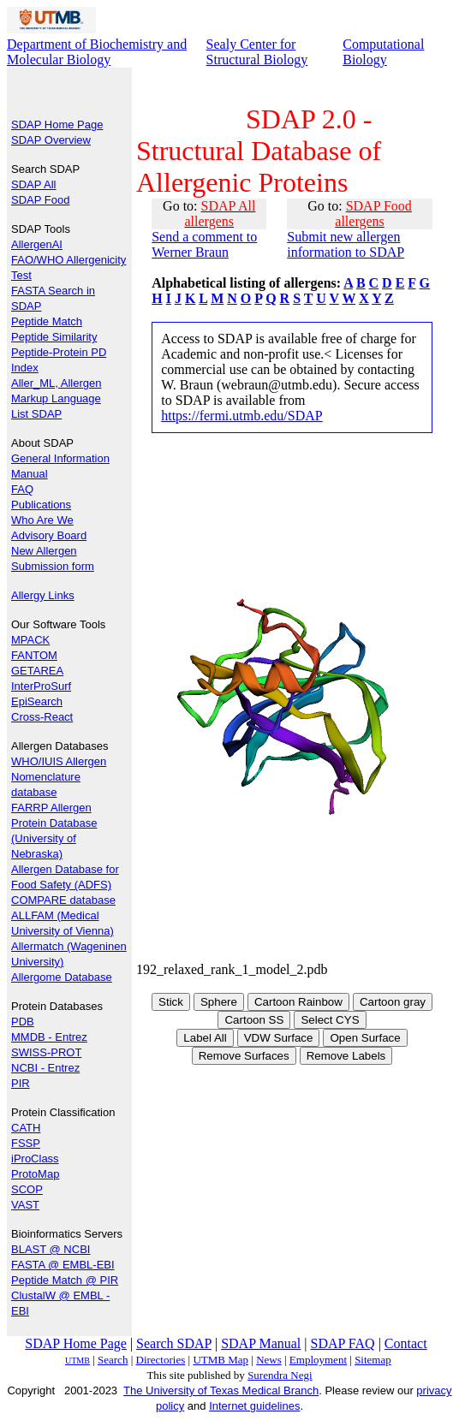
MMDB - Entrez (49, 1037)
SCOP (27, 1189)
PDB (22, 1021)
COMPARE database (63, 900)
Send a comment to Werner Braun (204, 244)
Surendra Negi (279, 1375)
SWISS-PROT (46, 1052)
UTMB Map (220, 1359)
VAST (25, 1204)
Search (113, 1359)
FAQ (22, 489)
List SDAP (36, 413)
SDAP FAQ (343, 1343)
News (269, 1359)
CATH (25, 1127)
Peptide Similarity (54, 336)
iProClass (35, 1158)
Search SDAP (174, 1343)
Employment (318, 1359)
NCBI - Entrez (45, 1067)
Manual (29, 473)
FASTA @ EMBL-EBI (63, 1264)
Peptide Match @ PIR (64, 1280)
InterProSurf (41, 686)
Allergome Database (61, 977)
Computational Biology (383, 52)
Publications (41, 504)
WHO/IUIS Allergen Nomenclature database (58, 777)
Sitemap (373, 1359)
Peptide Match (46, 321)
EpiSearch (37, 701)
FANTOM (34, 655)
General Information (60, 458)
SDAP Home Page (57, 124)
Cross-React (42, 716)
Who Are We (42, 520)
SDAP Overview (51, 140)
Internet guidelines (254, 1405)
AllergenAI (37, 244)
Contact (405, 1343)
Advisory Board (48, 535)
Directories (161, 1359)
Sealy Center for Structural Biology (257, 52)
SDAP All (34, 184)
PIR (20, 1083)
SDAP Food (40, 199)
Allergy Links (43, 595)
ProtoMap (35, 1173)
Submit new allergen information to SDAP (345, 244)
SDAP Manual (261, 1343)
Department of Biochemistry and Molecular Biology (97, 52)
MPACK (30, 639)
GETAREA (37, 670)
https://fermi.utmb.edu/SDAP (241, 415)
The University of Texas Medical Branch (221, 1390)
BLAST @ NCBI (50, 1249)
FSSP (25, 1143)
